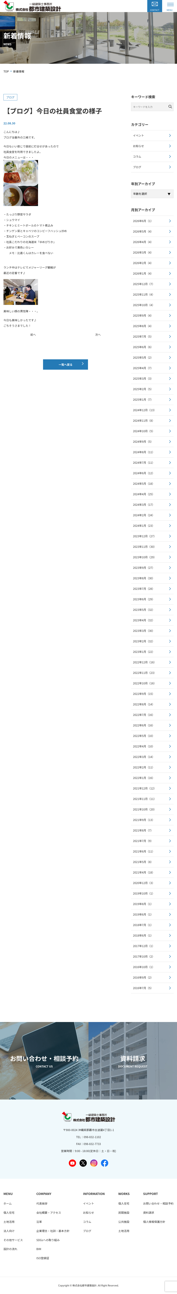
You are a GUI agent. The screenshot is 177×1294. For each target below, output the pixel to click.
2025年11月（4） (144, 294)
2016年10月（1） (144, 967)
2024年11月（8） (144, 420)
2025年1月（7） (143, 399)
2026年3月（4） (143, 252)
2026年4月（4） (143, 242)
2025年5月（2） (143, 357)
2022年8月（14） (144, 704)
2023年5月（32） (144, 610)
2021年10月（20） (144, 809)
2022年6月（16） (144, 725)
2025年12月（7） (144, 284)
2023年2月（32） (144, 641)
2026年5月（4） (143, 231)
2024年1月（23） (144, 525)
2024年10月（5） (144, 431)
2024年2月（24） (144, 515)
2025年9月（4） (143, 315)
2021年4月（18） (144, 872)
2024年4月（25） (144, 494)
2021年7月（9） (143, 841)
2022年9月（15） (144, 694)
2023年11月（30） (144, 547)
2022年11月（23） (144, 673)
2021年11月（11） (144, 799)
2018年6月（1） (143, 935)
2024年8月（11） (144, 452)
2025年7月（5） (143, 336)
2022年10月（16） (144, 683)
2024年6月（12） (144, 473)
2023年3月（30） (144, 631)
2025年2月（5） (143, 389)
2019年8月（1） (143, 904)
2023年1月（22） (144, 652)
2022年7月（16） (144, 715)
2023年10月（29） (144, 557)
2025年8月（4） (143, 326)
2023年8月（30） (144, 578)
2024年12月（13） (144, 410)
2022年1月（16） (144, 778)
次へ (98, 334)
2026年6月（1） (143, 221)
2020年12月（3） (144, 883)
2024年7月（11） (144, 462)
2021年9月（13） (144, 820)
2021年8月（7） (143, 830)
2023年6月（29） (144, 599)
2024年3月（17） (144, 504)
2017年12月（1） (144, 946)
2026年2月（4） (143, 263)
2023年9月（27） (144, 568)
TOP (6, 71)
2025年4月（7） (143, 368)
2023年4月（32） (144, 620)
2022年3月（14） (144, 757)
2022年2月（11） (144, 767)
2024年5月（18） (144, 483)
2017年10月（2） (144, 956)
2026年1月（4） (143, 273)
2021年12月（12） (144, 788)
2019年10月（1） (144, 893)
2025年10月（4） (144, 305)
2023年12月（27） (144, 536)
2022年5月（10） (144, 736)
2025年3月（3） (143, 378)
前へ (33, 334)
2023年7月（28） (144, 589)
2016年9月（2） (143, 977)
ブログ (10, 97)
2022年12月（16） (144, 662)
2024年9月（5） (143, 441)
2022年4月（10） (144, 746)
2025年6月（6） (143, 347)
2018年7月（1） (143, 925)
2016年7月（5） (143, 988)
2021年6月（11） (144, 851)
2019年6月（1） (143, 914)
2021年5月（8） (143, 862)
